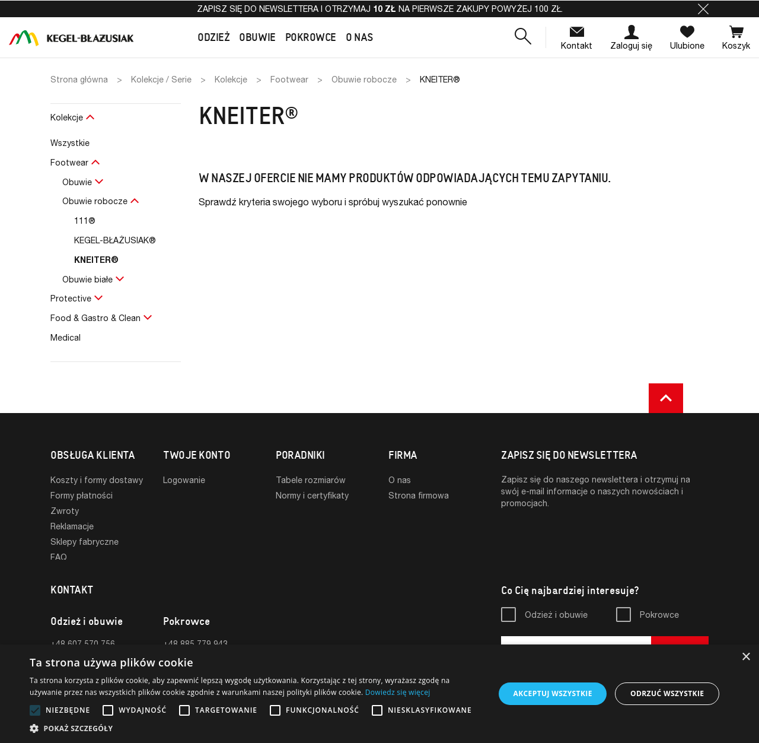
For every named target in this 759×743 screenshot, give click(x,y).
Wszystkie (70, 143)
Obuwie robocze (94, 201)
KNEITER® (96, 260)
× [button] (745, 657)
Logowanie (184, 480)
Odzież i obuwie (556, 618)
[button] (703, 9)
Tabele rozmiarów (311, 480)
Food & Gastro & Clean (95, 318)
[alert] (379, 693)
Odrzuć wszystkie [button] (667, 693)
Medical (65, 337)
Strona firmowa (418, 495)
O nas (399, 480)
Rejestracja (184, 495)
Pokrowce (659, 618)
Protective (70, 298)
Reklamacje (72, 526)
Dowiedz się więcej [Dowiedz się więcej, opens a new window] (397, 692)
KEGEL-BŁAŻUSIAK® (115, 240)
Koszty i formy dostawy (96, 480)
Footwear (69, 162)
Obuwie (77, 182)
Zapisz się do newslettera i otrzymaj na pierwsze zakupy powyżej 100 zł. (380, 9)
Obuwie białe (87, 279)
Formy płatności (81, 495)
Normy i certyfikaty (312, 495)
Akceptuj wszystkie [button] (552, 693)
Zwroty (64, 511)
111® (84, 220)
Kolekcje (66, 117)
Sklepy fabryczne (84, 541)
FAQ (58, 557)
